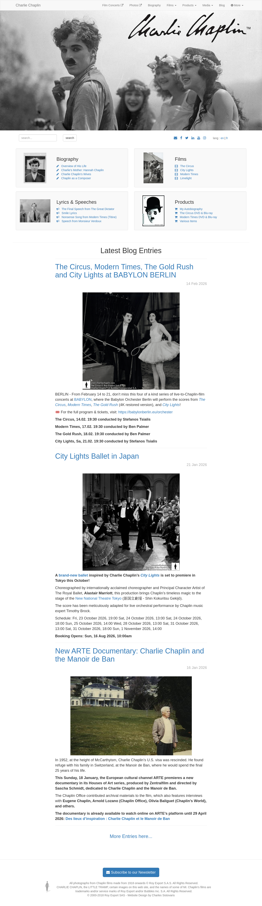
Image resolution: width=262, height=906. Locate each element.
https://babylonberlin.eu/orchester (145, 412)
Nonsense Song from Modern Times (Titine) (86, 217)
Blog (222, 5)
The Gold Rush (105, 405)
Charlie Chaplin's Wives (73, 174)
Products (189, 5)
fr (227, 138)
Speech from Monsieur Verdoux (78, 221)
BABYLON (83, 400)
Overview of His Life (71, 166)
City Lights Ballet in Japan (97, 456)
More (237, 5)
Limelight (183, 178)
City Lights (184, 170)
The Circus (184, 166)
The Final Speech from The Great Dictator (85, 209)
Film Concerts (112, 5)
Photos (135, 5)
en (222, 138)
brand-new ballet (73, 575)
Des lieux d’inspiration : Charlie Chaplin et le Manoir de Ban (118, 819)
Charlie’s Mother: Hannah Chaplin (80, 170)
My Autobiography (189, 209)
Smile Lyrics (66, 213)
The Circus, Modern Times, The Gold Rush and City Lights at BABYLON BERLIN (124, 271)
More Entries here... (131, 836)
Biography (154, 5)
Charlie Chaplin (28, 5)
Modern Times (186, 174)
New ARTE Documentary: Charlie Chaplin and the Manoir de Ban (129, 655)
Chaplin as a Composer (73, 178)
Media (208, 5)
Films (171, 5)
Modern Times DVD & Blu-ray (196, 217)
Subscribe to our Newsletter (131, 872)
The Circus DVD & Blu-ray (194, 213)
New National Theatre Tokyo (98, 598)
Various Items (186, 221)
